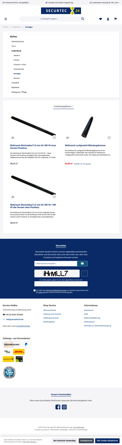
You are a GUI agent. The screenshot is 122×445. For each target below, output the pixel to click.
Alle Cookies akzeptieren (107, 441)
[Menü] (6, 19)
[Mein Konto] (108, 19)
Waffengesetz (49, 322)
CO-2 (14, 46)
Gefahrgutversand (50, 318)
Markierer (15, 87)
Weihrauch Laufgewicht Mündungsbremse (85, 145)
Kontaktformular (23, 326)
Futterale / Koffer (20, 65)
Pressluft (15, 83)
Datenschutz (89, 322)
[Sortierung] (63, 106)
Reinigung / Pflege (19, 92)
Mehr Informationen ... (30, 442)
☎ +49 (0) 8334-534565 (13, 315)
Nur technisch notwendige (65, 441)
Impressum (88, 310)
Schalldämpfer (19, 69)
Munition (17, 78)
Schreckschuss (18, 41)
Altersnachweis (49, 310)
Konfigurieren (86, 441)
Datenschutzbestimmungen (55, 290)
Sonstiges (17, 74)
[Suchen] (83, 18)
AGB (40, 292)
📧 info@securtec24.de (13, 319)
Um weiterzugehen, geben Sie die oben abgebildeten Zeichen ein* (61, 280)
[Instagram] (64, 407)
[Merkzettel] (100, 19)
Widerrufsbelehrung (92, 318)
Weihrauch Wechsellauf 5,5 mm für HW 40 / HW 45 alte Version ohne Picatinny (33, 206)
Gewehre (17, 55)
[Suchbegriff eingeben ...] (49, 18)
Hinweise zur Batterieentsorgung (97, 326)
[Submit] (82, 263)
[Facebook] (58, 407)
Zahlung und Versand (52, 314)
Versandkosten (78, 427)
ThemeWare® (82, 430)
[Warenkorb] (115, 19)
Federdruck (16, 51)
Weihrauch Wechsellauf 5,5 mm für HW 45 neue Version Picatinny (33, 146)
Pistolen (16, 60)
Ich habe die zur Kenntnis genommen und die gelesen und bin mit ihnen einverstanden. (62, 291)
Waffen (13, 36)
